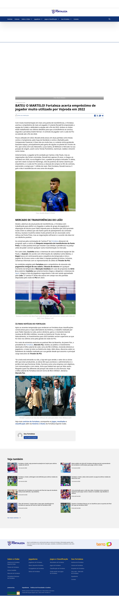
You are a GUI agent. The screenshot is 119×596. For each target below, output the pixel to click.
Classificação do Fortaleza (57, 568)
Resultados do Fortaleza (57, 562)
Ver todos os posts (30, 437)
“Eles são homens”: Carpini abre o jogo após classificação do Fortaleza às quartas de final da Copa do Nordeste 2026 (36, 504)
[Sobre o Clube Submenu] (31, 19)
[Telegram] (102, 115)
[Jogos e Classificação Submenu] (58, 19)
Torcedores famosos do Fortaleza (13, 577)
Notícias (9, 19)
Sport (17, 273)
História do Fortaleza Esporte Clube (13, 563)
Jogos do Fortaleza (55, 565)
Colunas (17, 19)
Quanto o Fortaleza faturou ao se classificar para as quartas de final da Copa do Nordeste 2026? (91, 504)
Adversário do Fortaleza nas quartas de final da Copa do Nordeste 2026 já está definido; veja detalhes (37, 491)
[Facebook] (95, 115)
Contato (76, 19)
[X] (97, 115)
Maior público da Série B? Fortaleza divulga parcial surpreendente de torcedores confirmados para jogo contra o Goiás (91, 464)
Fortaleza (55, 241)
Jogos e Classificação (51, 19)
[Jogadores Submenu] (41, 19)
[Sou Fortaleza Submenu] (70, 19)
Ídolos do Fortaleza (34, 571)
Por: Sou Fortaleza (22, 115)
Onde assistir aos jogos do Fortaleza (56, 572)
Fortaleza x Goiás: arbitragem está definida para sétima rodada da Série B (37, 477)
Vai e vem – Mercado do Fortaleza (77, 572)
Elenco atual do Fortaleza (36, 565)
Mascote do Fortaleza (13, 573)
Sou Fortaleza (65, 19)
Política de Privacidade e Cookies (40, 587)
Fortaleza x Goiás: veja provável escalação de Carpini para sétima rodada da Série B (37, 464)
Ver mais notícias (14, 518)
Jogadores (37, 19)
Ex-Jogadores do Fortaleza (36, 568)
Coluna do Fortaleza (77, 565)
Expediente (74, 576)
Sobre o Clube (26, 19)
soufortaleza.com (35, 542)
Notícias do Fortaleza (77, 562)
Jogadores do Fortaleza (35, 562)
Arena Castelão (11, 570)
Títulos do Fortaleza (13, 567)
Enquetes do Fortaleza (77, 568)
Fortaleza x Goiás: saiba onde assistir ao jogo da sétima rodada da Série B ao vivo (91, 477)
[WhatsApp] (100, 115)
